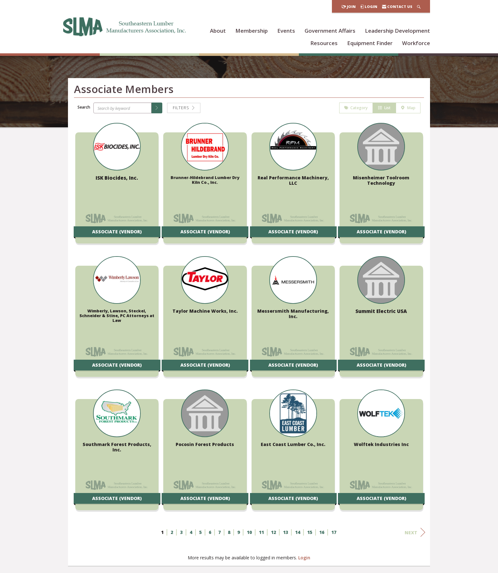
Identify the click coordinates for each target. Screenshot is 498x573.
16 (321, 533)
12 (273, 533)
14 (297, 533)
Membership (251, 30)
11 (261, 533)
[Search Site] (419, 6)
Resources (324, 43)
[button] (156, 108)
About (218, 30)
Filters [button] (184, 108)
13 (285, 533)
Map (408, 108)
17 (333, 533)
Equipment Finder (370, 43)
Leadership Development (397, 30)
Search (83, 107)
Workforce (416, 43)
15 (309, 533)
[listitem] (117, 187)
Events (286, 30)
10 (249, 533)
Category (356, 108)
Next (415, 533)
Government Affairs (330, 30)
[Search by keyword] (122, 108)
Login (304, 559)
